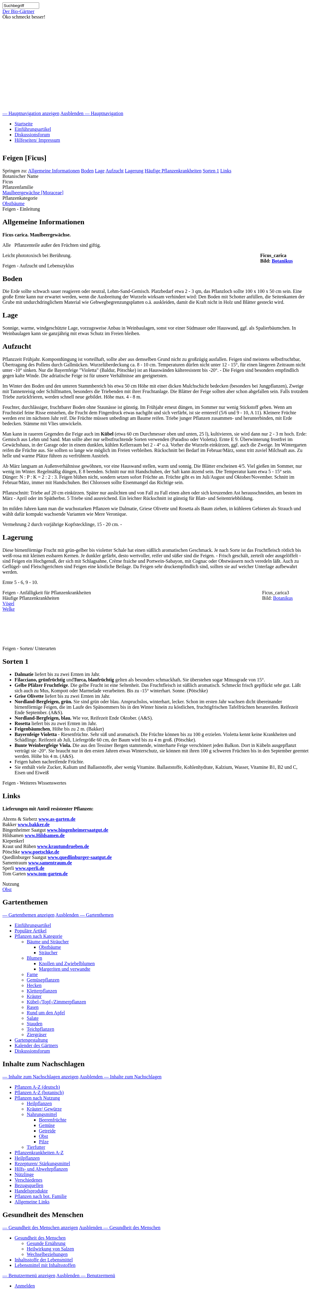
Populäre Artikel (30, 930)
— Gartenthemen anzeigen (28, 915)
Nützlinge (24, 1174)
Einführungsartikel (33, 129)
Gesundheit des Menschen (40, 1237)
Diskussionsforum (32, 134)
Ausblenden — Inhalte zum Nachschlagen (121, 1076)
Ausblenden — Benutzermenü (85, 1275)
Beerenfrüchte (53, 1119)
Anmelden (25, 1285)
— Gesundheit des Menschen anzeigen (40, 1227)
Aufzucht (115, 170)
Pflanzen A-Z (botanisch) (39, 1092)
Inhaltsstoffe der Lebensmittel (44, 1259)
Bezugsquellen (29, 1185)
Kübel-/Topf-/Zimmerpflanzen (56, 1001)
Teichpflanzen (40, 1029)
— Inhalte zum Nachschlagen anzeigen (40, 1076)
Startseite (24, 123)
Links (225, 170)
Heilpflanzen (39, 1103)
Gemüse (47, 1125)
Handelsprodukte (31, 1190)
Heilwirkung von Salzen (50, 1248)
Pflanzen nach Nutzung (37, 1098)
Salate (33, 1018)
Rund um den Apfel (46, 1012)
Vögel (8, 603)
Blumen (34, 958)
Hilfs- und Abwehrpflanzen (41, 1169)
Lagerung (134, 170)
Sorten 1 (211, 170)
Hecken (34, 985)
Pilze (44, 1141)
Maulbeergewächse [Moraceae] (32, 192)
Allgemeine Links (32, 1201)
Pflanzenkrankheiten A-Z (39, 1152)
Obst (7, 889)
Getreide (47, 1130)
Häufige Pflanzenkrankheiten (173, 170)
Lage (99, 170)
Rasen (33, 1007)
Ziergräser (36, 1034)
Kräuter (34, 996)
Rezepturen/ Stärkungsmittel (42, 1163)
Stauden (35, 1023)
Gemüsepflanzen (43, 979)
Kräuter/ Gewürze (44, 1108)
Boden (87, 170)
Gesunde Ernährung (46, 1243)
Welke (8, 609)
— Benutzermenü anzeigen (28, 1275)
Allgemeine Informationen (54, 170)
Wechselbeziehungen (47, 1254)
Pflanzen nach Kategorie (38, 936)
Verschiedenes (29, 1179)
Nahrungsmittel (42, 1114)
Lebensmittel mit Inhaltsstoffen (45, 1265)
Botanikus (282, 260)
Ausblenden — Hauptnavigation (91, 113)
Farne (32, 974)
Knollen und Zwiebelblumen (67, 963)
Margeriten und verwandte (64, 969)
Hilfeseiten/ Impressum (37, 140)
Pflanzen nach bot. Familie (41, 1196)
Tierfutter (36, 1147)
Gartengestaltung (31, 1040)
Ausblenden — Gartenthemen (85, 915)
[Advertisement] (155, 65)
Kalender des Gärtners (36, 1045)
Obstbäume (13, 203)
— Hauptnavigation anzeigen (31, 113)
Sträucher (48, 952)
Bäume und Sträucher (48, 941)
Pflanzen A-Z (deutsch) (37, 1087)
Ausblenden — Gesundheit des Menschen (119, 1227)
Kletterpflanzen (42, 990)
